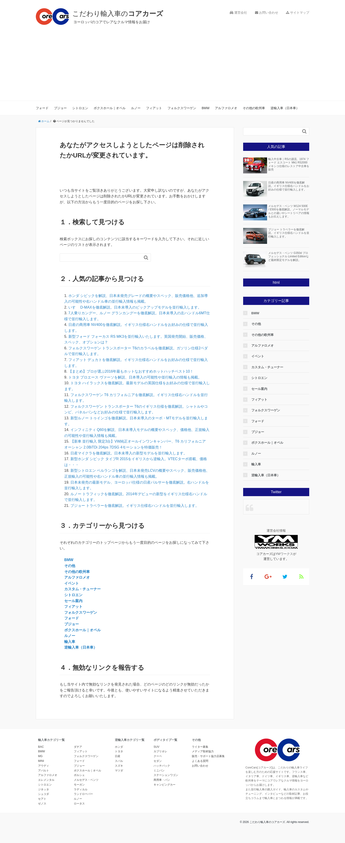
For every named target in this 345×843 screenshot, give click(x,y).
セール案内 (73, 601)
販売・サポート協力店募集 (208, 756)
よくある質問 (200, 761)
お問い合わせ (266, 12)
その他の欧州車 (254, 108)
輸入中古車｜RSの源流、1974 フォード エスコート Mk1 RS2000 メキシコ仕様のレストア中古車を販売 (288, 164)
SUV (156, 746)
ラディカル (81, 789)
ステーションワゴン (166, 775)
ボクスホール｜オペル (110, 108)
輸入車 (69, 642)
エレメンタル (46, 779)
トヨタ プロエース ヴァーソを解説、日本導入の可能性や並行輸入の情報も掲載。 (135, 377)
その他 (69, 566)
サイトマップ (297, 12)
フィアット (154, 108)
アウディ (43, 765)
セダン (158, 761)
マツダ (119, 770)
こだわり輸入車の (117, 13)
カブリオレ (160, 751)
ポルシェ (79, 775)
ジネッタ (43, 789)
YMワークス (284, 554)
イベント (71, 583)
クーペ (158, 756)
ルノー (136, 108)
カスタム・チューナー (82, 589)
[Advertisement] (172, 59)
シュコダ (43, 794)
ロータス (79, 803)
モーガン (79, 784)
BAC (41, 746)
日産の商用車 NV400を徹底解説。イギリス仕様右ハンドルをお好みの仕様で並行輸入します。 (288, 186)
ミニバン (159, 770)
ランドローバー (83, 794)
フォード (42, 108)
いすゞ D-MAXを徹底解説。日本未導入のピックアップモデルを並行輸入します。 (134, 307)
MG (40, 756)
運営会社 (238, 12)
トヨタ (119, 751)
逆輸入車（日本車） (284, 108)
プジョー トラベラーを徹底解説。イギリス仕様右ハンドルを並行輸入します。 (134, 506)
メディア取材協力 (203, 751)
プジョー (60, 108)
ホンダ (119, 746)
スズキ (119, 765)
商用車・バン (162, 779)
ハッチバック (162, 765)
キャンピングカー (164, 784)
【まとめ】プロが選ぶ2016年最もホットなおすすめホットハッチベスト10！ (130, 371)
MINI (41, 761)
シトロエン (80, 108)
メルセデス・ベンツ (86, 779)
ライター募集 (200, 746)
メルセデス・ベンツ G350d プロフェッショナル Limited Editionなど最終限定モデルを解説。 (288, 256)
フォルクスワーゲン (181, 108)
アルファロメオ (226, 108)
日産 (117, 756)
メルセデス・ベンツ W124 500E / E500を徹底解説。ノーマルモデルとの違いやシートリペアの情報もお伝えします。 (288, 211)
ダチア (78, 746)
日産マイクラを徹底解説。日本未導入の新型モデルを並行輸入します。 (128, 453)
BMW (205, 108)
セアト (42, 798)
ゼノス (42, 803)
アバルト (43, 770)
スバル (119, 761)
